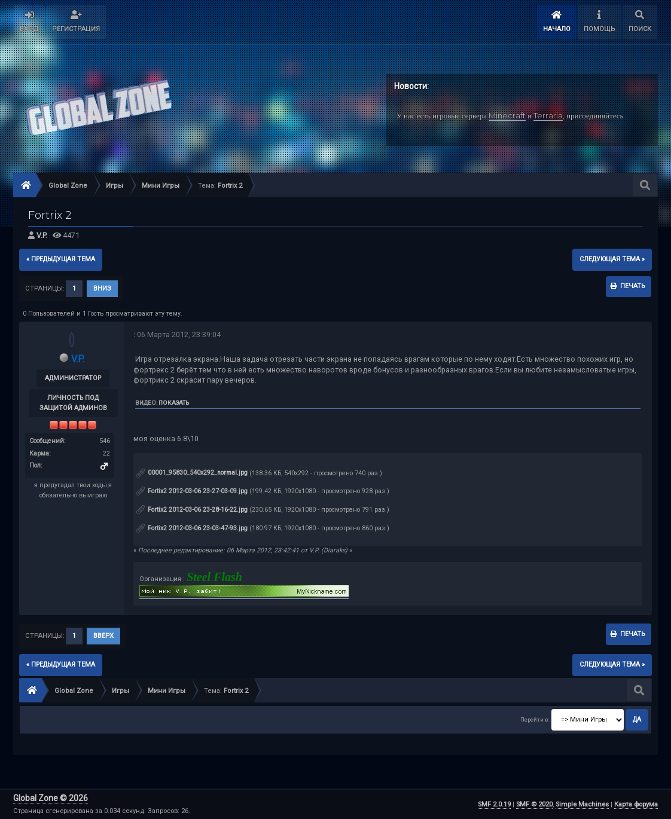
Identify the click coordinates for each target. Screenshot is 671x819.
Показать (173, 402)
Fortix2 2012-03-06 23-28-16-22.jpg (192, 510)
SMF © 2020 (534, 804)
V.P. (41, 235)
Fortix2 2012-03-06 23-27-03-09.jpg (192, 491)
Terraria (548, 115)
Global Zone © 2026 (50, 798)
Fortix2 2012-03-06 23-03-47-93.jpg (192, 528)
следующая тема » (612, 259)
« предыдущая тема (60, 259)
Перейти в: (535, 719)
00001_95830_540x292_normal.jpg (192, 472)
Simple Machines (582, 804)
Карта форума (636, 804)
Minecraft (507, 115)
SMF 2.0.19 (494, 804)
